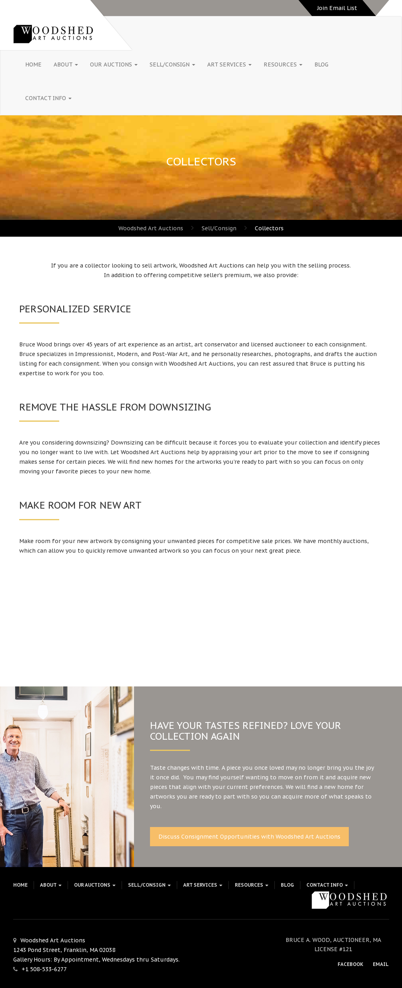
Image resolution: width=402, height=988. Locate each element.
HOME (33, 64)
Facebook (350, 964)
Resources (283, 64)
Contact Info (48, 98)
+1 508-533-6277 (44, 969)
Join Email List (337, 8)
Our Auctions (114, 64)
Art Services (229, 64)
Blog (321, 64)
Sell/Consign (172, 64)
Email (381, 964)
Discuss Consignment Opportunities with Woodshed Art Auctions (249, 836)
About (66, 64)
